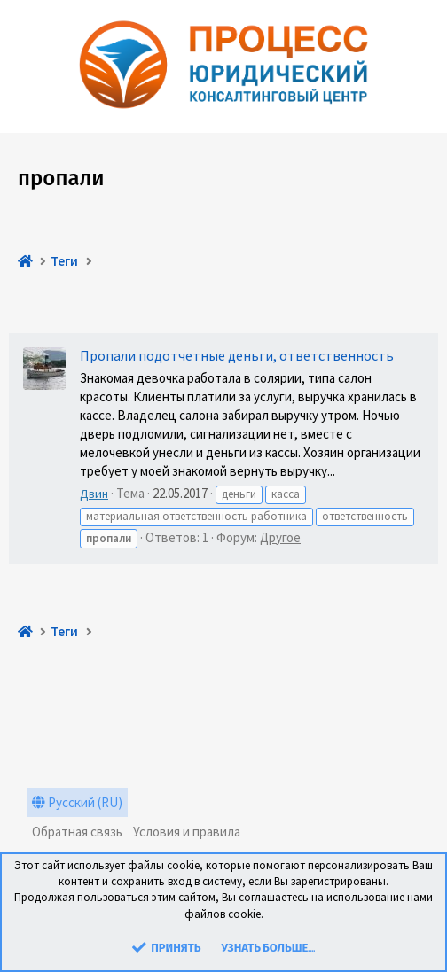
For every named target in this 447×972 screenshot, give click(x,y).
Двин (94, 494)
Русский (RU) (77, 802)
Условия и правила (186, 831)
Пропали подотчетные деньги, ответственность (237, 355)
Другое (280, 537)
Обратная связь (77, 831)
